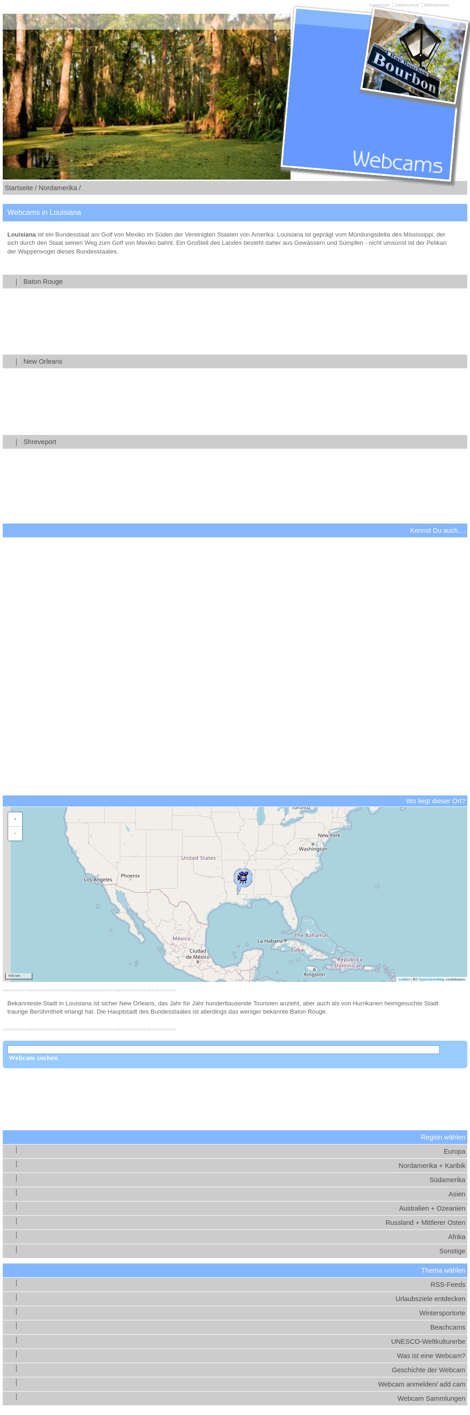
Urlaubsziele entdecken (430, 1298)
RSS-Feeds (448, 1284)
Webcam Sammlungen (431, 1398)
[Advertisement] (235, 654)
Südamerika (447, 1180)
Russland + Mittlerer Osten (425, 1222)
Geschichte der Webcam (428, 1370)
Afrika (456, 1236)
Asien (456, 1194)
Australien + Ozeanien (432, 1208)
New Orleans (243, 361)
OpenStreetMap (431, 979)
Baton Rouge (243, 281)
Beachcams (447, 1327)
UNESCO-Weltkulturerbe (428, 1341)
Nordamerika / (60, 188)
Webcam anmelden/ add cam (421, 1384)
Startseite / (21, 188)
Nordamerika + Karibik (432, 1165)
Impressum (379, 5)
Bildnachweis (436, 5)
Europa (454, 1151)
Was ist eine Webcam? (431, 1355)
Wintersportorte (442, 1313)
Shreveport (243, 442)
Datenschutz (407, 5)
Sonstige (452, 1251)
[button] (243, 879)
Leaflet (403, 979)
